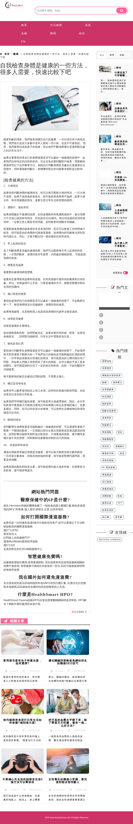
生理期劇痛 (108, 389)
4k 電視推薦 (108, 467)
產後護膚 (106, 475)
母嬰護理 (106, 368)
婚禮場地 (106, 361)
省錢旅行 (120, 446)
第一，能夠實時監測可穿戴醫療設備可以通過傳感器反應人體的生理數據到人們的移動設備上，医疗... (113, 86)
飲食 (120, 496)
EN (23, 41)
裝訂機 (105, 517)
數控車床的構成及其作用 (121, 144)
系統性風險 (108, 460)
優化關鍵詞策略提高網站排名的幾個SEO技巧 (68, 662)
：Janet (11, 730)
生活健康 (56, 25)
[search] (121, 10)
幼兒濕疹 (106, 396)
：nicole (57, 730)
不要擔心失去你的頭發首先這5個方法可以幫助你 (22, 781)
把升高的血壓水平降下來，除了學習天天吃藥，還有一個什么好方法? (68, 723)
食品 (122, 453)
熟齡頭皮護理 (109, 411)
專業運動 (106, 432)
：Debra (11, 671)
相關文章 (14, 621)
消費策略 (106, 496)
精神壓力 (117, 382)
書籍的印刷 (108, 453)
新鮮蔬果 (106, 404)
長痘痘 (105, 446)
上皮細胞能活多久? (121, 211)
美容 (88, 25)
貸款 (120, 432)
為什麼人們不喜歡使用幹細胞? (121, 246)
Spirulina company (110, 539)
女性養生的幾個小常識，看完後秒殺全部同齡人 (68, 781)
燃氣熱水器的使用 (111, 375)
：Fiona (57, 671)
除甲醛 (118, 517)
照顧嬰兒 (106, 425)
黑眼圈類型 (108, 439)
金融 (24, 33)
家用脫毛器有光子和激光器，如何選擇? (22, 662)
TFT (120, 503)
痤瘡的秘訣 (108, 489)
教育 (24, 25)
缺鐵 (104, 382)
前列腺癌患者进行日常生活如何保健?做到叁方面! (22, 721)
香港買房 (106, 418)
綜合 (82, 33)
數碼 (53, 33)
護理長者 (106, 503)
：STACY (11, 789)
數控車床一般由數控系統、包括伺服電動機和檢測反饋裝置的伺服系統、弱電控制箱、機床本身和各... (113, 155)
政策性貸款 (108, 510)
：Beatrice (57, 789)
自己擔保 (106, 482)
